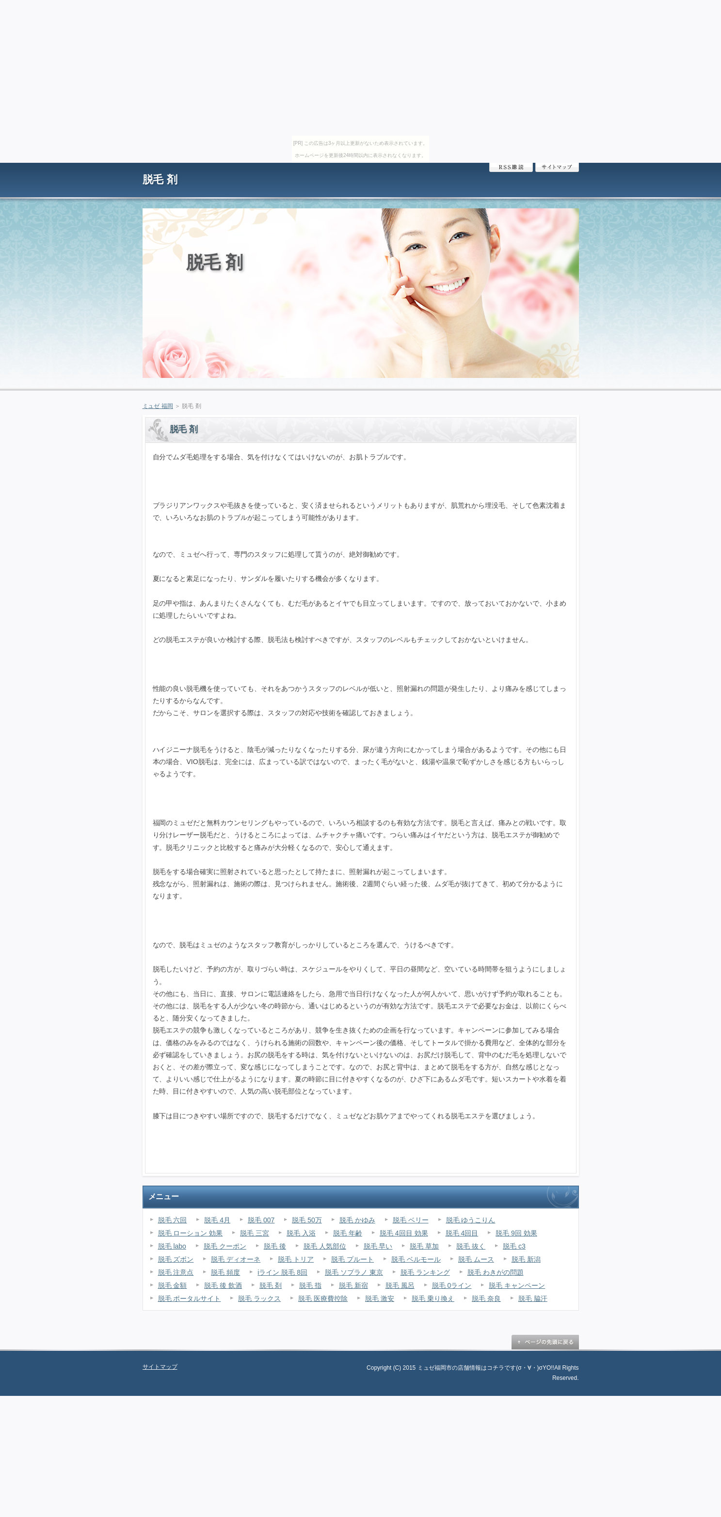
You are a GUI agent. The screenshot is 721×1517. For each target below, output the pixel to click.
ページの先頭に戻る (545, 1342)
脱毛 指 (310, 1285)
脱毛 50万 (306, 1220)
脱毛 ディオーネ (235, 1259)
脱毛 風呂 (400, 1285)
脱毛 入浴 (301, 1233)
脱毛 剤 (160, 179)
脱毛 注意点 (176, 1272)
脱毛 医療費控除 (323, 1298)
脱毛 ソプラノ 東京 (354, 1272)
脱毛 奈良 (486, 1298)
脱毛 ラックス (259, 1298)
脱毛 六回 (172, 1220)
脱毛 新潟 (526, 1259)
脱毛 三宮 (254, 1233)
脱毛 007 (261, 1220)
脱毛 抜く (470, 1246)
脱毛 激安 (379, 1298)
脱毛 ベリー (411, 1220)
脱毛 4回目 (462, 1233)
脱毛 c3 (514, 1246)
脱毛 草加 (424, 1246)
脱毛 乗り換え (433, 1298)
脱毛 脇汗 (532, 1298)
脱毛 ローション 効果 (190, 1233)
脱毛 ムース (476, 1259)
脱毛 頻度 (225, 1272)
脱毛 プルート (352, 1259)
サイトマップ (557, 167)
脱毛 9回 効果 (516, 1233)
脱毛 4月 (217, 1220)
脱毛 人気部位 (325, 1246)
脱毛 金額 (172, 1285)
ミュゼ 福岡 (158, 406)
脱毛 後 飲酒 (223, 1285)
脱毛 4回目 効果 (404, 1233)
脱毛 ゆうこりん (471, 1220)
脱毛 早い (378, 1246)
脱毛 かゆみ (357, 1220)
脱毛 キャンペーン (517, 1285)
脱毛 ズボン (176, 1259)
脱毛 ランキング (425, 1272)
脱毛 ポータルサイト (189, 1298)
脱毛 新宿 (353, 1285)
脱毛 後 (275, 1246)
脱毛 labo (172, 1246)
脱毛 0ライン (452, 1285)
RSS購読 (511, 167)
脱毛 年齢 (347, 1233)
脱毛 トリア (296, 1259)
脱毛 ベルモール (416, 1259)
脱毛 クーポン (225, 1246)
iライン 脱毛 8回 (282, 1272)
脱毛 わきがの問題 (495, 1272)
